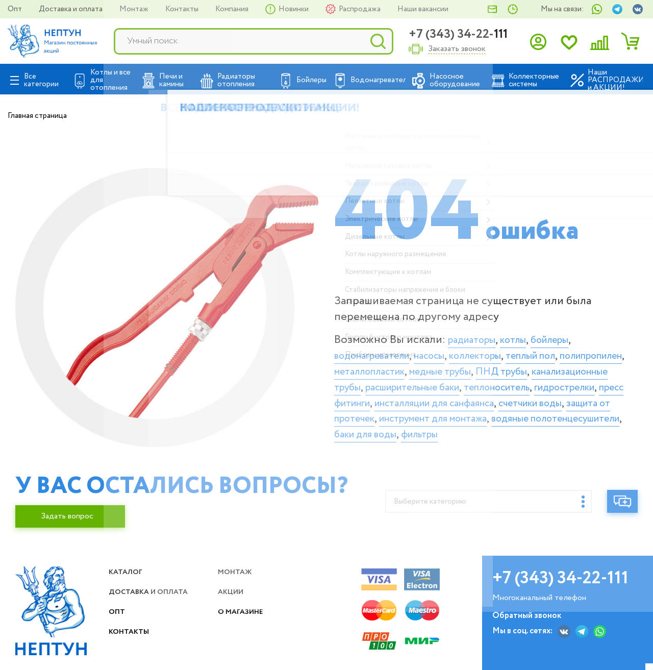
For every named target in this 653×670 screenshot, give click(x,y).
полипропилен (373, 367)
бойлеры (567, 335)
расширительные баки (559, 383)
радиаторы (476, 335)
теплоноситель (374, 398)
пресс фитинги (535, 398)
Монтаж (134, 9)
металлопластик (459, 367)
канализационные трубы (433, 383)
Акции (234, 598)
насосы (447, 351)
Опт (15, 9)
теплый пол (567, 351)
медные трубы (543, 367)
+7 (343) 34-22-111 (458, 34)
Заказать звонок (457, 49)
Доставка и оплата (71, 9)
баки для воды (482, 445)
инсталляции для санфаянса (405, 414)
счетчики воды (519, 414)
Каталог (128, 578)
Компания (232, 9)
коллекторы (501, 351)
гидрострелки (455, 398)
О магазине (245, 618)
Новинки (294, 9)
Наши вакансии (422, 9)
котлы (524, 335)
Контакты (182, 9)
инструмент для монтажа (453, 429)
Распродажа (360, 9)
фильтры (546, 445)
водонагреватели (379, 351)
